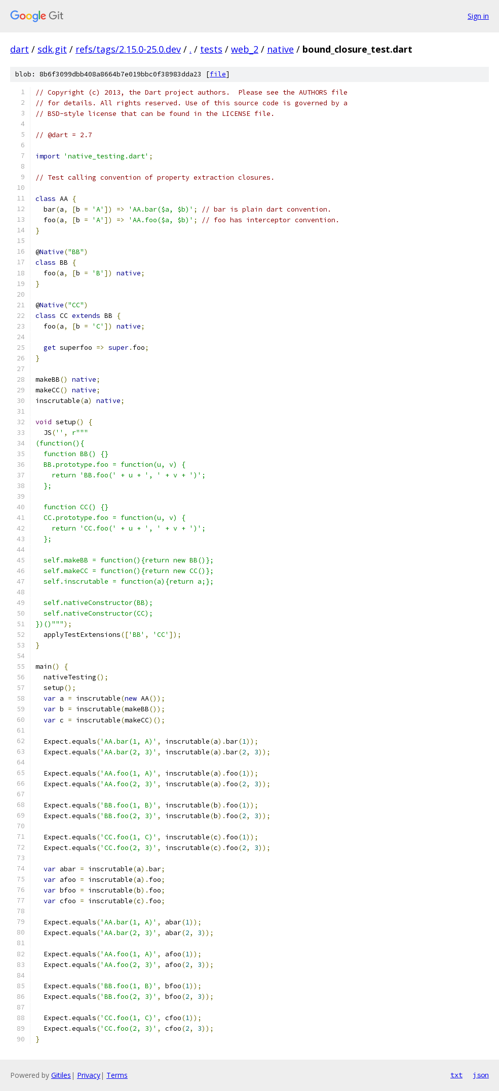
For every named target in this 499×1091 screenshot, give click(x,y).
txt (456, 1074)
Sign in (478, 16)
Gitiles (61, 1075)
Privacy (88, 1075)
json (481, 1074)
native (280, 49)
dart (19, 49)
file (218, 74)
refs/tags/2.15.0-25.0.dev (128, 49)
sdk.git (52, 49)
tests (211, 49)
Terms (117, 1075)
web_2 (244, 49)
